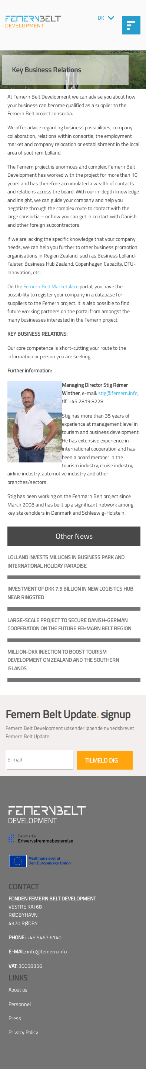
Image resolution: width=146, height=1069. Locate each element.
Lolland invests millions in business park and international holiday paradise (66, 561)
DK (101, 18)
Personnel (20, 1004)
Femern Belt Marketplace (51, 286)
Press (15, 1018)
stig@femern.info (117, 393)
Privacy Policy (23, 1032)
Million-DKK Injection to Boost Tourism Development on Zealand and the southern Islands (63, 660)
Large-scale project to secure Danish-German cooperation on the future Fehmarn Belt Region (69, 624)
